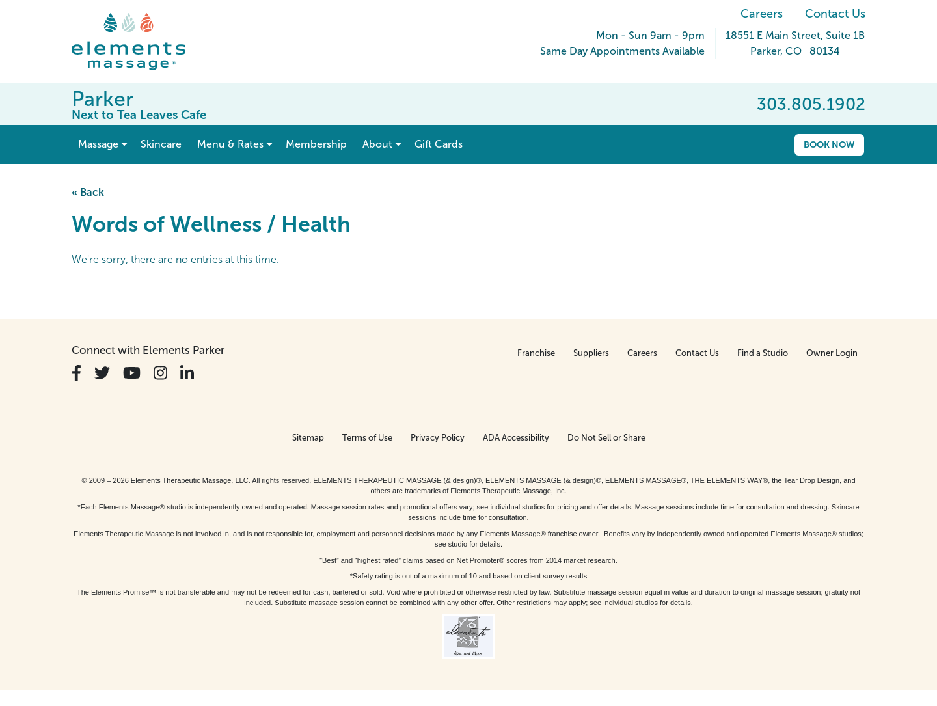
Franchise (536, 353)
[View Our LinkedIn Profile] (187, 373)
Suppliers (591, 353)
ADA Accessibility (516, 437)
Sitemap (308, 437)
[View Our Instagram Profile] (160, 373)
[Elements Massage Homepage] (138, 41)
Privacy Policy (438, 437)
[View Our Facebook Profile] (76, 373)
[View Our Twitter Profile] (102, 373)
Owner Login (832, 353)
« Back (88, 192)
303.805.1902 (811, 104)
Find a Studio (762, 353)
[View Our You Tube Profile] (132, 373)
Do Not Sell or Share (606, 437)
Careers (761, 13)
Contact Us (835, 13)
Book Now (829, 144)
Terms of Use (367, 437)
